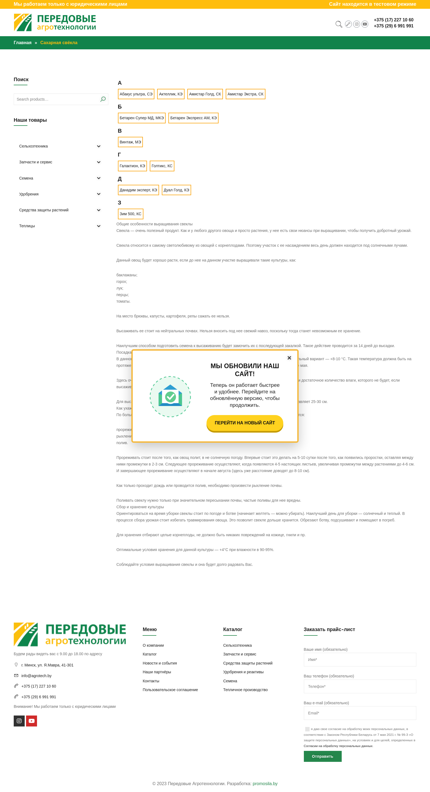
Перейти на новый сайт (245, 423)
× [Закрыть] (289, 357)
